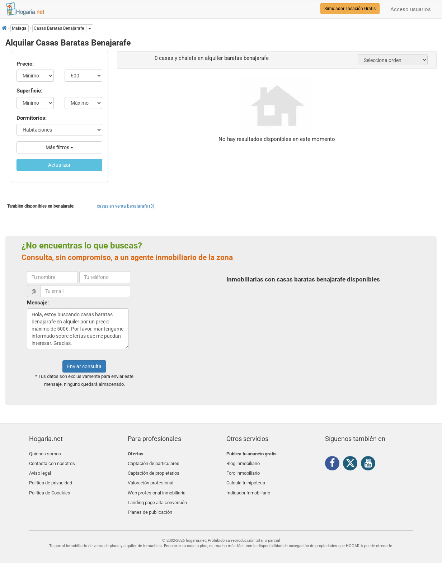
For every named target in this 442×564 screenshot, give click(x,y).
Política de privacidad (50, 479)
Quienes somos (45, 453)
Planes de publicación (150, 504)
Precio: (25, 64)
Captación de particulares (153, 462)
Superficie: (29, 90)
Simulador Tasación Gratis (350, 8)
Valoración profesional (150, 479)
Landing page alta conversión (157, 496)
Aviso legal (40, 470)
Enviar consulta (84, 366)
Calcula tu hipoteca (245, 479)
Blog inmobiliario (243, 462)
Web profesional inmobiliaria (156, 487)
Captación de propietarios (153, 470)
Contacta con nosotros (52, 462)
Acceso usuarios (410, 9)
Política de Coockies (49, 487)
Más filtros (59, 147)
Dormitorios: (32, 118)
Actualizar (59, 165)
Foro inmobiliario (243, 470)
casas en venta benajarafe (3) (125, 206)
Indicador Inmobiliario (248, 487)
